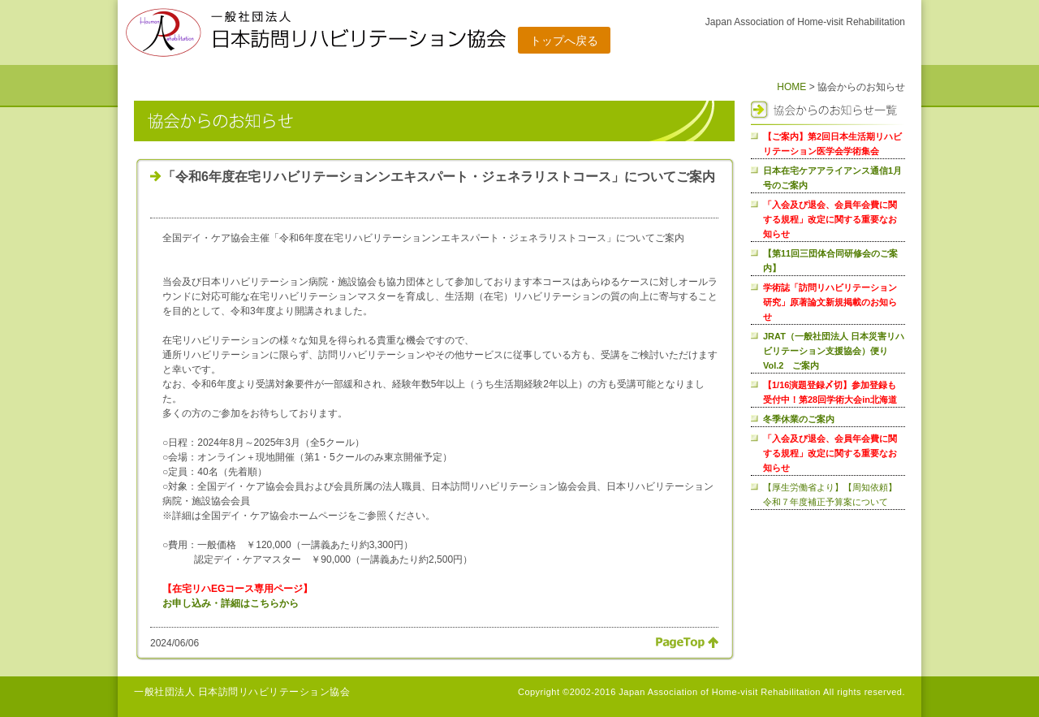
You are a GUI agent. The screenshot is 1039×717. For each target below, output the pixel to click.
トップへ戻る (564, 40)
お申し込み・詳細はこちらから (230, 603)
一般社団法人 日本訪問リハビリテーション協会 (242, 692)
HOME (791, 87)
